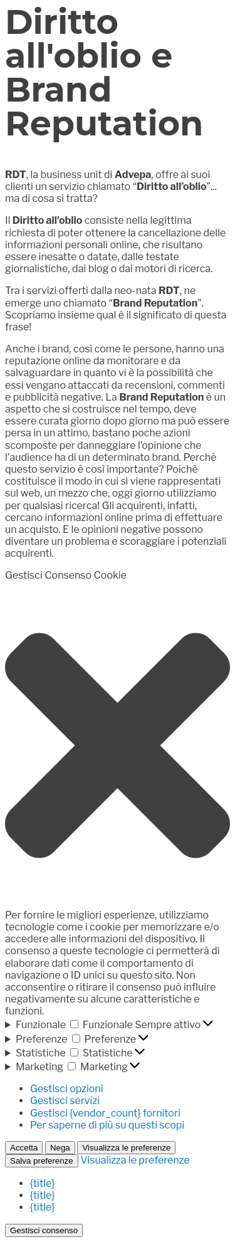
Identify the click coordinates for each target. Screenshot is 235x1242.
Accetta (24, 1147)
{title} (42, 1183)
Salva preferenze (41, 1161)
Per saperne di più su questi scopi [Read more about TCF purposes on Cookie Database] (107, 1125)
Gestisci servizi (65, 1101)
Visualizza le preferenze (126, 1147)
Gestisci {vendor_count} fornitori (105, 1113)
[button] (117, 745)
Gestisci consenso (44, 1230)
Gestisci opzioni (66, 1089)
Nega (60, 1147)
